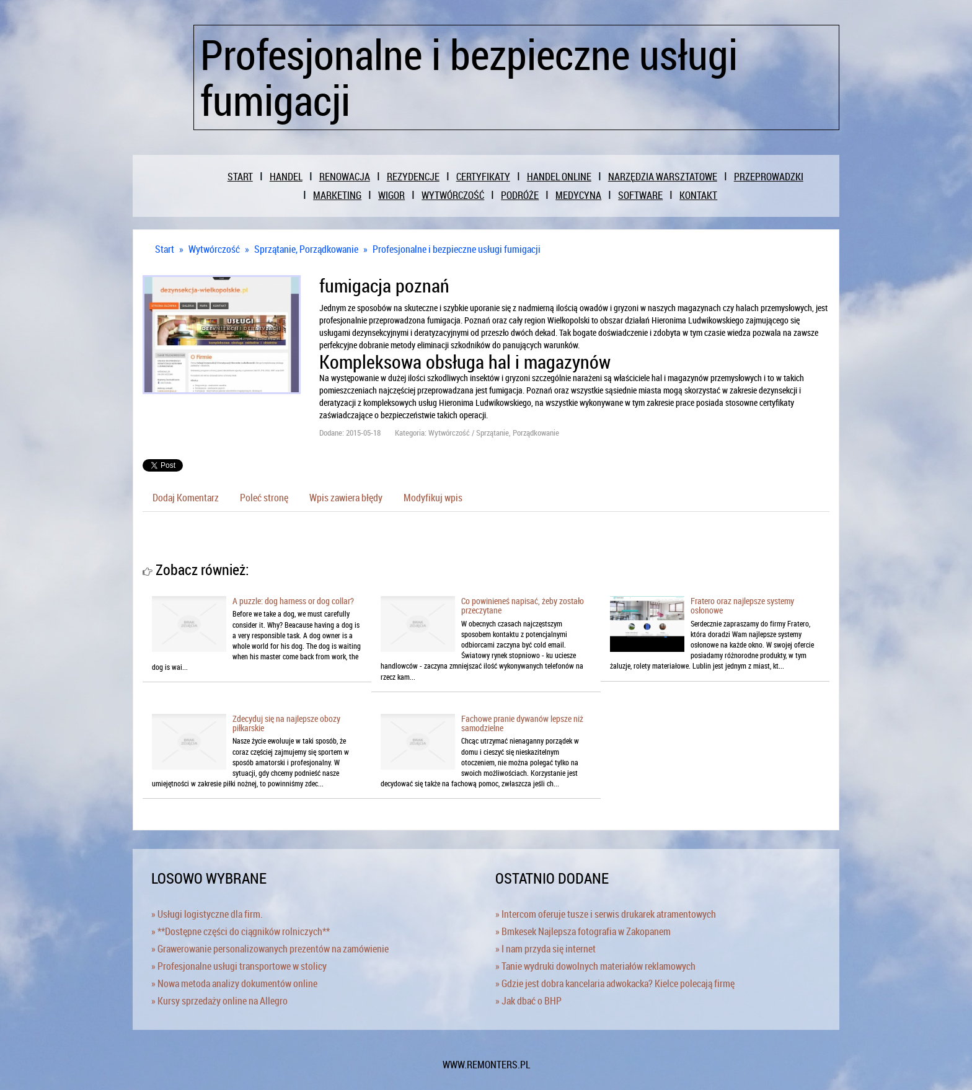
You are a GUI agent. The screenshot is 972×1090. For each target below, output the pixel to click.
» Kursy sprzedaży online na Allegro (219, 1001)
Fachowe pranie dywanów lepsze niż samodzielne (522, 723)
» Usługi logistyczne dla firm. (207, 914)
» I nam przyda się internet (545, 949)
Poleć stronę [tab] (264, 497)
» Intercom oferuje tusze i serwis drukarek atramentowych (605, 914)
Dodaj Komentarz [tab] (185, 497)
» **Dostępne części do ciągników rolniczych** (240, 931)
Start (164, 249)
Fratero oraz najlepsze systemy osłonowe (742, 605)
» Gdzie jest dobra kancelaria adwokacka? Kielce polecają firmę (615, 983)
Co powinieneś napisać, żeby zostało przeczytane (522, 605)
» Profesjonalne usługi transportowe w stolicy (239, 966)
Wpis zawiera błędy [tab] (345, 497)
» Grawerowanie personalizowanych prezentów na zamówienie (270, 949)
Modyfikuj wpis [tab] (433, 497)
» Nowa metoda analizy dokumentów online (234, 983)
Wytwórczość (214, 249)
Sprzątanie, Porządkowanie (306, 249)
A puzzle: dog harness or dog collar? (293, 601)
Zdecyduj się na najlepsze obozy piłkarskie (286, 723)
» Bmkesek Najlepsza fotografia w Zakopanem (583, 931)
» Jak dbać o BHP (528, 1001)
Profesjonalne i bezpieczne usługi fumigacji (457, 249)
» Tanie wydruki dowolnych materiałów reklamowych (595, 966)
